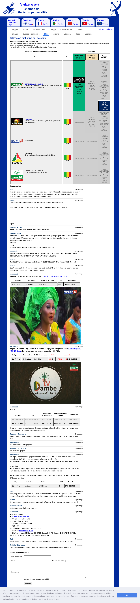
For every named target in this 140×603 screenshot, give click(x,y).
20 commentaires (105, 29)
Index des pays (12, 22)
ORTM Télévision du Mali (34, 84)
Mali (46, 34)
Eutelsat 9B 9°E (20, 516)
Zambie (88, 34)
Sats (28, 22)
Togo (78, 34)
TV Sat (43, 22)
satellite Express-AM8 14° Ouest (55, 276)
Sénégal (67, 34)
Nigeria (56, 34)
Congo (53, 30)
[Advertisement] (130, 53)
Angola (15, 30)
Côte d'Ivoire (66, 30)
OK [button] (126, 595)
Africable (28, 119)
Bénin (25, 30)
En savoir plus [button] (53, 599)
